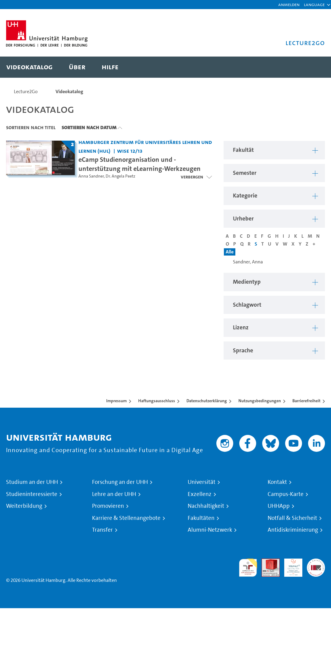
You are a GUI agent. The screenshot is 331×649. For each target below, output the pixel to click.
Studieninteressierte (31, 494)
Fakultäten (201, 518)
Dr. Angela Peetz (120, 176)
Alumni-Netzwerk (210, 530)
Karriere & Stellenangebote (126, 518)
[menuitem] (29, 67)
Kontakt (277, 482)
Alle (230, 252)
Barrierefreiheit (306, 401)
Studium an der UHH (32, 482)
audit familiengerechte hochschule (248, 568)
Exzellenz (200, 494)
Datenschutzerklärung (206, 401)
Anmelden (289, 4)
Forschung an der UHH (120, 482)
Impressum (116, 401)
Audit (267, 562)
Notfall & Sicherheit (292, 518)
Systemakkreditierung (316, 562)
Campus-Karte (286, 494)
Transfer (102, 530)
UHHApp (279, 506)
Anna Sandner (91, 176)
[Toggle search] (314, 67)
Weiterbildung (24, 506)
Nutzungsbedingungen (259, 401)
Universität (201, 482)
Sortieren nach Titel (31, 127)
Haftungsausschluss (156, 401)
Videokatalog (69, 91)
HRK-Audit (290, 565)
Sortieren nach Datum (89, 127)
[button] (314, 4)
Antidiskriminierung (293, 530)
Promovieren (108, 506)
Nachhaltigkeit (206, 506)
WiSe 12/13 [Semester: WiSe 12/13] (129, 151)
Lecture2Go (26, 91)
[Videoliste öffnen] (196, 176)
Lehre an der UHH (114, 494)
